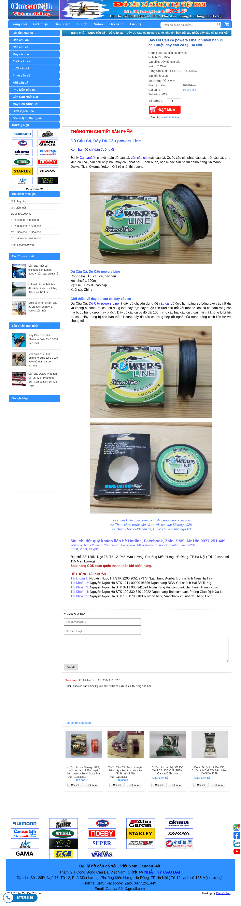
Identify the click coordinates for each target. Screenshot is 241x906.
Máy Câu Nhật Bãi (25, 104)
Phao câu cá (21, 75)
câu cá (164, 303)
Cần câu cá (21, 47)
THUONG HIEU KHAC (182, 70)
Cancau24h (88, 157)
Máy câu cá (21, 54)
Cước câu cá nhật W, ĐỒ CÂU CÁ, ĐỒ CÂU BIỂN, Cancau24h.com (168, 774)
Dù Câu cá (116, 32)
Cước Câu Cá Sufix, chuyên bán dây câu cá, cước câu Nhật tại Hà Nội (125, 774)
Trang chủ (19, 24)
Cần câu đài (21, 40)
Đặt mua (92, 789)
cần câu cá (138, 157)
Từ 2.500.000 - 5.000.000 (26, 238)
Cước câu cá (22, 61)
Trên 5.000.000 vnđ (22, 244)
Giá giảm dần (19, 207)
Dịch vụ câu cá (23, 111)
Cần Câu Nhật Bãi (25, 96)
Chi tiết (75, 789)
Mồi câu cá (20, 82)
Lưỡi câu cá (21, 68)
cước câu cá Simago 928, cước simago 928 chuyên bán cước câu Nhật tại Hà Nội (83, 776)
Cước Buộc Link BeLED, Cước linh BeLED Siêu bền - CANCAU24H (210, 774)
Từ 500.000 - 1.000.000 (25, 220)
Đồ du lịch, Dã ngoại (27, 118)
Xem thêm (34, 189)
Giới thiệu (40, 24)
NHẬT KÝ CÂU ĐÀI (162, 876)
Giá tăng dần (18, 201)
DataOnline (223, 897)
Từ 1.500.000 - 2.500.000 (26, 232)
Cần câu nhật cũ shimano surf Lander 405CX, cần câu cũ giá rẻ (43, 269)
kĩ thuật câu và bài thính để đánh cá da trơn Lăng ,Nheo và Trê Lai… (42, 288)
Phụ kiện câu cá (24, 89)
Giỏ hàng (116, 24)
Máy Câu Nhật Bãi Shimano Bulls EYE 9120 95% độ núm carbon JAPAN (43, 359)
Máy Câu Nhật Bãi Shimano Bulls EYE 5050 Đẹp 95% (43, 339)
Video (98, 24)
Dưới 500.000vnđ (21, 213)
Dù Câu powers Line (104, 303)
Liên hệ (135, 24)
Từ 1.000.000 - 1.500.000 (26, 226)
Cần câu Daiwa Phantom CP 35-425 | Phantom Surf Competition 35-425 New (43, 379)
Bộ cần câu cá (23, 33)
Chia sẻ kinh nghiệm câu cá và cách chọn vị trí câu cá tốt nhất (42, 306)
